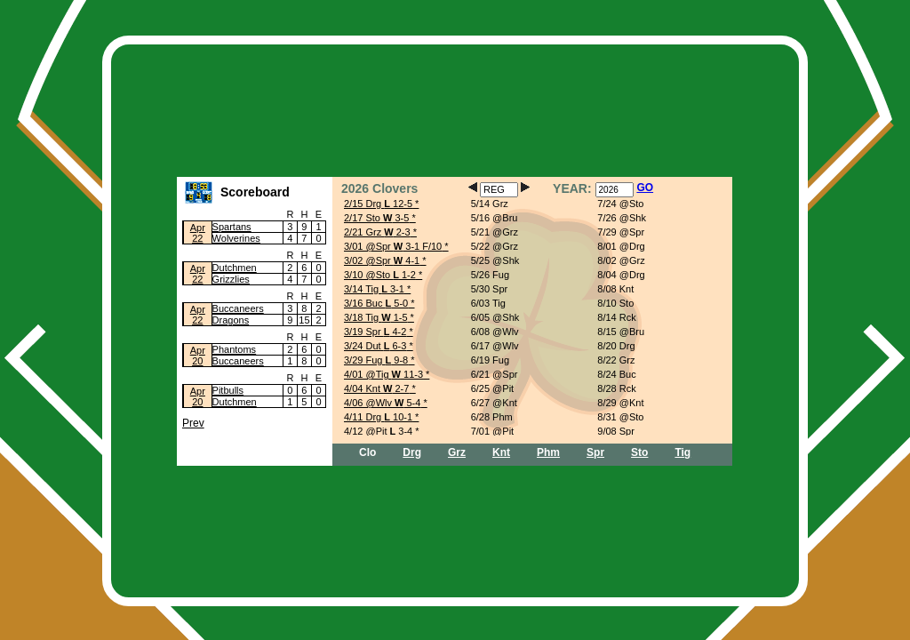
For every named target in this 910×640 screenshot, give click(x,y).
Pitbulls (227, 390)
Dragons (231, 320)
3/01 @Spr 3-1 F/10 (393, 246)
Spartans (231, 226)
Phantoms (234, 349)
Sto (639, 452)
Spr (595, 452)
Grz (457, 452)
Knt (501, 452)
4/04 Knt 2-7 (376, 388)
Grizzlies (231, 279)
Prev (193, 423)
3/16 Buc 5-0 (376, 303)
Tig (682, 452)
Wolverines (236, 238)
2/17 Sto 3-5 (376, 217)
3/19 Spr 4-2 (375, 331)
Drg (412, 452)
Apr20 (197, 355)
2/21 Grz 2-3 (377, 232)
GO (644, 187)
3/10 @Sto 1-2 (380, 274)
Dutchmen (234, 267)
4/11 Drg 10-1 (378, 417)
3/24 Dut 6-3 (375, 345)
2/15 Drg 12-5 (378, 203)
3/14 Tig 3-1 (374, 289)
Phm (548, 452)
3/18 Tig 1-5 (376, 317)
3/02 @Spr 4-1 (381, 260)
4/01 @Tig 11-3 (383, 374)
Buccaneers (238, 308)
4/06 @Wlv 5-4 (382, 402)
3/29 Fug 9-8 (376, 360)
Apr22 (197, 233)
